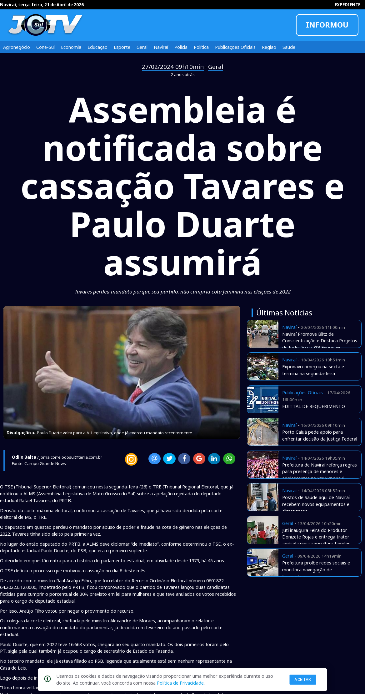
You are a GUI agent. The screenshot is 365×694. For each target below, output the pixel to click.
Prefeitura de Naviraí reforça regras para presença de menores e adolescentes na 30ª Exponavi (319, 472)
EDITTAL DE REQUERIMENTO (313, 406)
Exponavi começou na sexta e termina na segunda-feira (313, 369)
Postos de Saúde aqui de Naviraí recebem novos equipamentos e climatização (316, 504)
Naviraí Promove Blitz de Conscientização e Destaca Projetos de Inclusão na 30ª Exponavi (319, 341)
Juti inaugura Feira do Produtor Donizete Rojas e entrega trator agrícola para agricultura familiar (316, 537)
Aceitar (302, 679)
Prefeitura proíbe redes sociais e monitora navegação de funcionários (316, 569)
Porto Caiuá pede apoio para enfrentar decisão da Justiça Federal (319, 435)
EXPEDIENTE (347, 5)
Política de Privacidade (180, 683)
